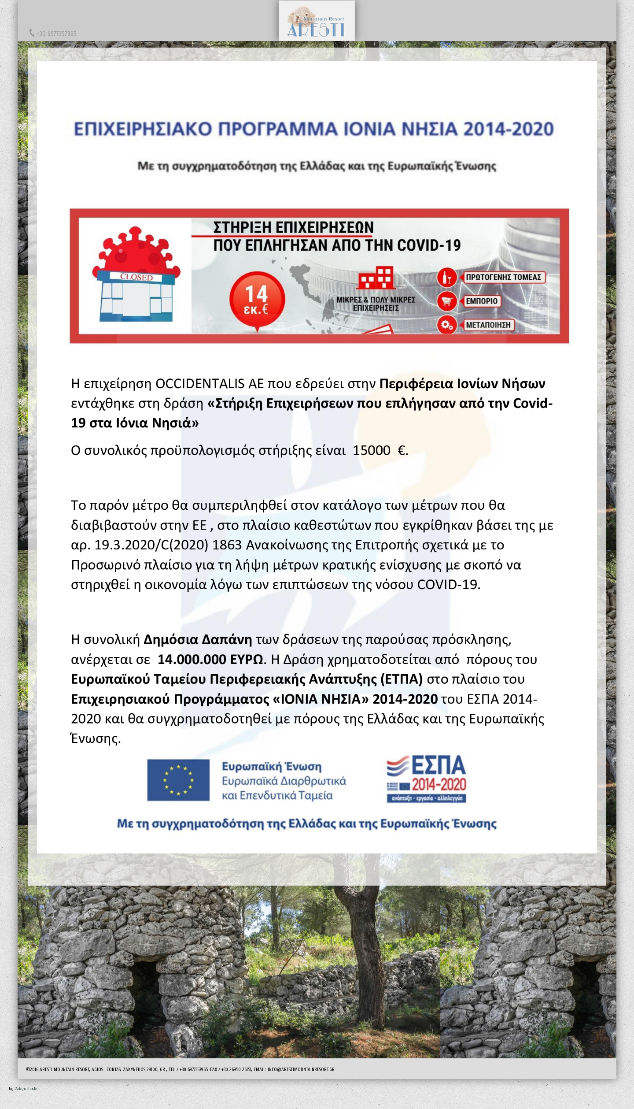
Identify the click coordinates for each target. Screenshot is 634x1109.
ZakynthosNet (27, 1088)
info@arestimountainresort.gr (301, 1069)
